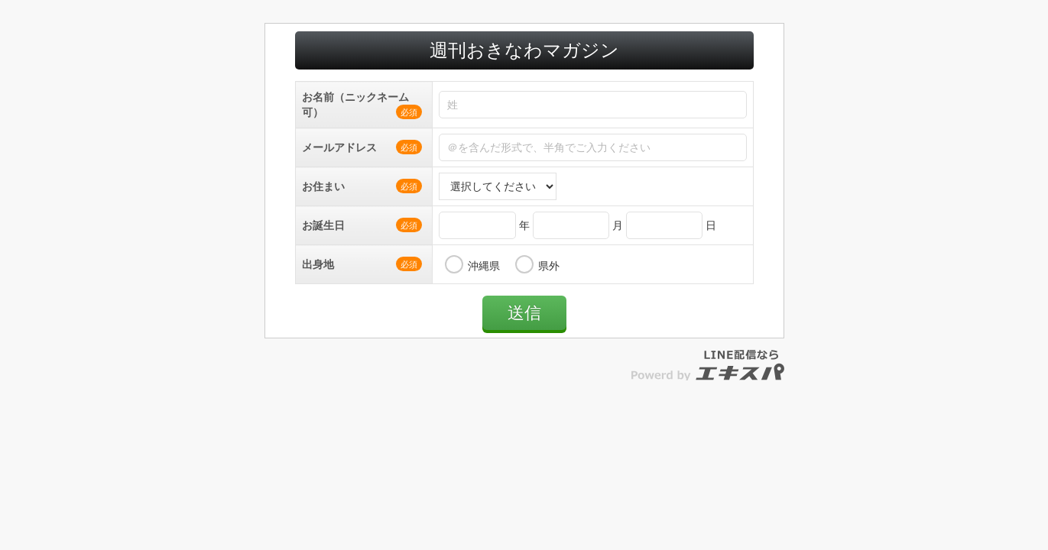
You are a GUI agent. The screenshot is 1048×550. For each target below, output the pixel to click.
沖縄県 (484, 281)
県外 (549, 281)
